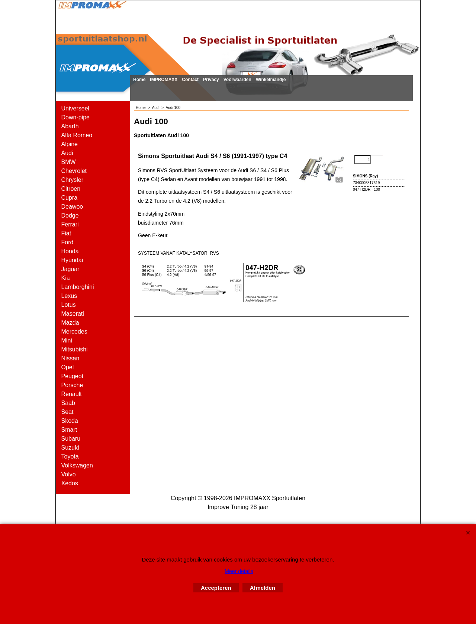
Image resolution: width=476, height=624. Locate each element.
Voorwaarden (237, 79)
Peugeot (72, 376)
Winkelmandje (271, 79)
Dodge (70, 215)
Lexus (69, 296)
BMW (68, 162)
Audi (67, 153)
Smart (69, 430)
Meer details (239, 571)
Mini (66, 340)
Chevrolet (74, 171)
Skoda (69, 421)
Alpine (69, 144)
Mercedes (74, 331)
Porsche (72, 385)
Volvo (68, 474)
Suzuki (70, 447)
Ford (67, 242)
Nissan (70, 358)
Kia (65, 278)
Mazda (70, 322)
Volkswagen (77, 465)
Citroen (71, 189)
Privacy (211, 79)
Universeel (75, 108)
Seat (67, 412)
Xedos (69, 483)
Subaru (71, 438)
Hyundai (72, 260)
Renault (71, 394)
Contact (190, 79)
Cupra (69, 197)
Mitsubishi (74, 349)
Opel (67, 367)
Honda (70, 251)
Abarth (70, 126)
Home (139, 79)
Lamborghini (77, 287)
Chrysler (72, 180)
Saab (68, 403)
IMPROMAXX (163, 79)
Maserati (72, 314)
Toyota (70, 456)
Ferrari (70, 224)
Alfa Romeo (77, 135)
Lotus (68, 305)
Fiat (66, 233)
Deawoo (72, 206)
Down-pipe (75, 117)
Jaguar (70, 269)
